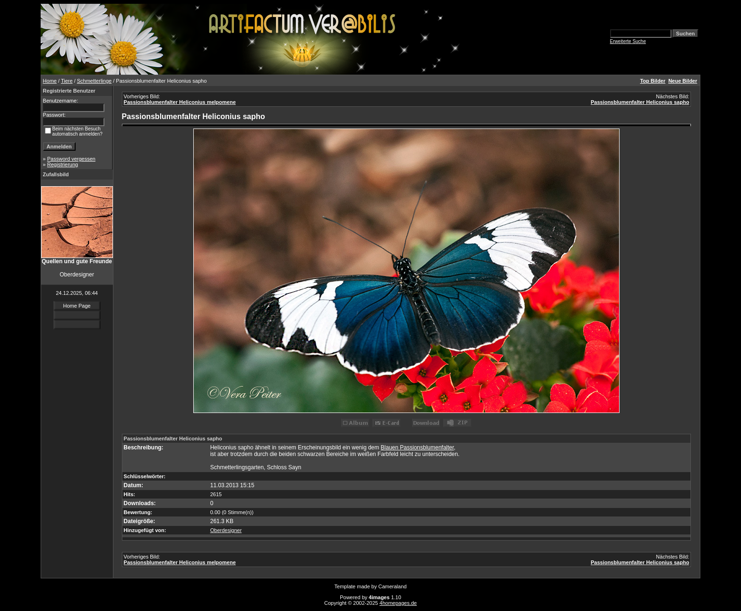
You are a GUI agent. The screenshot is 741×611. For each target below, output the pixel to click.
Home (50, 81)
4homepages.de (398, 603)
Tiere (67, 81)
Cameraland (393, 586)
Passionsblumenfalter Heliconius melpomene (180, 102)
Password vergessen (71, 159)
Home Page (77, 306)
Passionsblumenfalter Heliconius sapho (640, 102)
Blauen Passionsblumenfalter (417, 447)
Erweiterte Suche (628, 41)
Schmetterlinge (94, 81)
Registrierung (62, 164)
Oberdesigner (226, 530)
